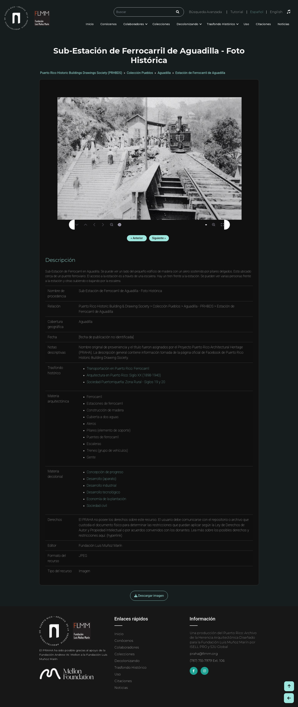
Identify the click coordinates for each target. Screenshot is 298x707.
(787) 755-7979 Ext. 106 (207, 661)
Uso (246, 24)
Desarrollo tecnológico (103, 492)
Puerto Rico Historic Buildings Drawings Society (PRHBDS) (81, 73)
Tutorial (236, 12)
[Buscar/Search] (149, 12)
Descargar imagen (149, 596)
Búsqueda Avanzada (205, 12)
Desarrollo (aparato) (101, 479)
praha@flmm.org (204, 654)
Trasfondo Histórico (221, 24)
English (276, 12)
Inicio (90, 24)
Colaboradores (133, 24)
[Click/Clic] (178, 12)
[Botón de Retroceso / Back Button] (289, 698)
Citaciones (263, 24)
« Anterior (137, 238)
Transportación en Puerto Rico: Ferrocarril (118, 368)
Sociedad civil (97, 506)
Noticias (283, 24)
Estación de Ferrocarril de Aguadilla (200, 73)
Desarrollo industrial (101, 485)
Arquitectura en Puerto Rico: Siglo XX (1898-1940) (124, 375)
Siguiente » (159, 238)
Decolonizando (187, 24)
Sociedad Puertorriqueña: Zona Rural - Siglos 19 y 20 (126, 382)
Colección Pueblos (140, 73)
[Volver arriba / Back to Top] (289, 686)
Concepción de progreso (105, 472)
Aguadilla (164, 73)
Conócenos (108, 24)
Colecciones (161, 24)
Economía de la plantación (106, 499)
